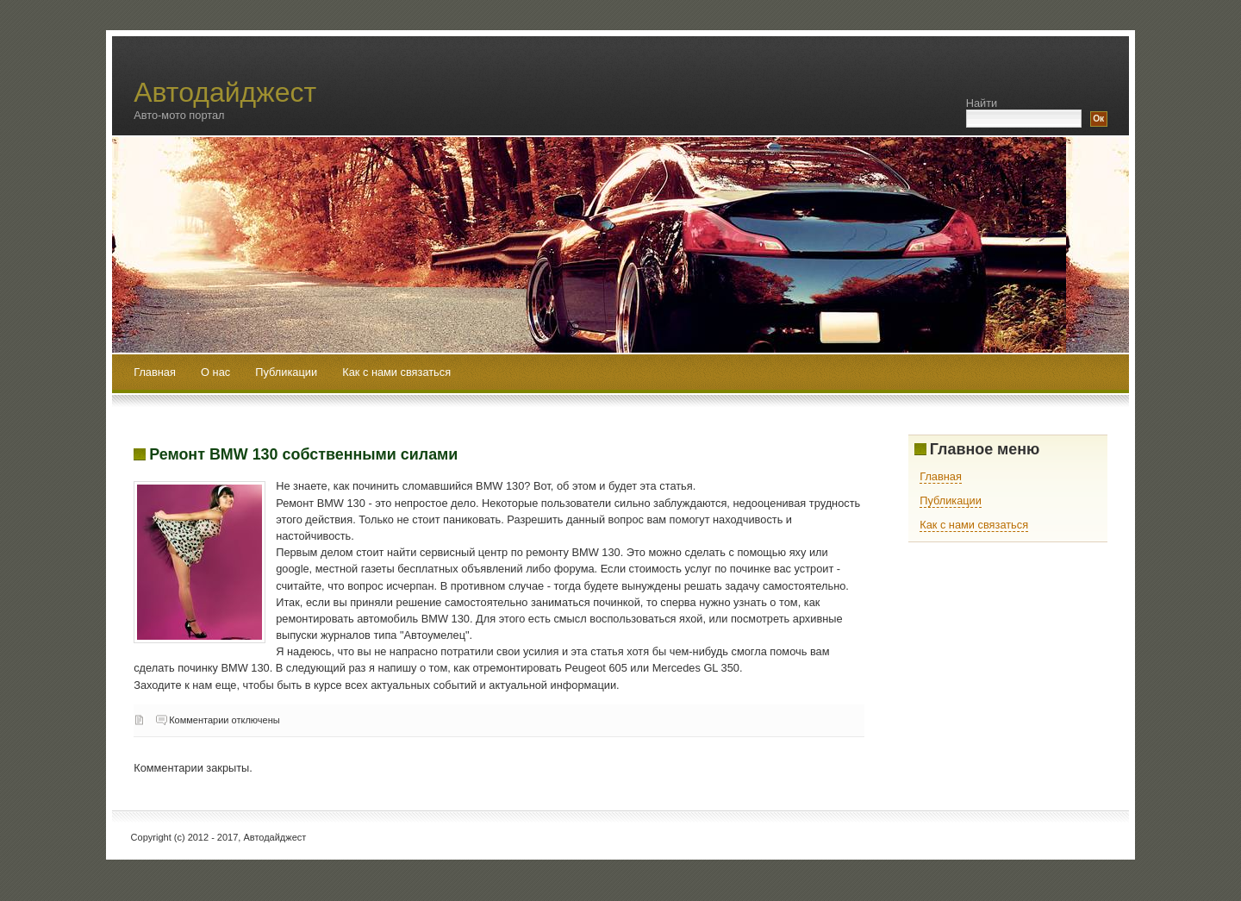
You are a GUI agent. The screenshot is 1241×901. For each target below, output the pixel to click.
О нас (217, 372)
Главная (155, 372)
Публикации (287, 372)
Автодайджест (225, 92)
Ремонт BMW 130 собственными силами (303, 454)
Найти (982, 103)
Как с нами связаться (396, 372)
